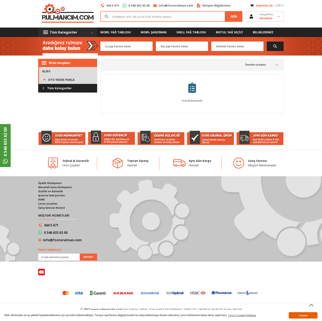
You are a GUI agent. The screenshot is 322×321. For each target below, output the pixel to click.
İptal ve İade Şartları (51, 195)
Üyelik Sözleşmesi (50, 183)
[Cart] (267, 5)
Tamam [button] (303, 315)
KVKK (41, 199)
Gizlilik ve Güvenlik (50, 191)
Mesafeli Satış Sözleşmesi (55, 187)
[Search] (171, 16)
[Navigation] (67, 32)
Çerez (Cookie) (47, 203)
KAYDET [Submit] (88, 257)
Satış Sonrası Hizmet (51, 208)
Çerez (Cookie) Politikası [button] (242, 315)
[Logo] (67, 13)
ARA (233, 16)
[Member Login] (265, 16)
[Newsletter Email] (67, 257)
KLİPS (46, 71)
